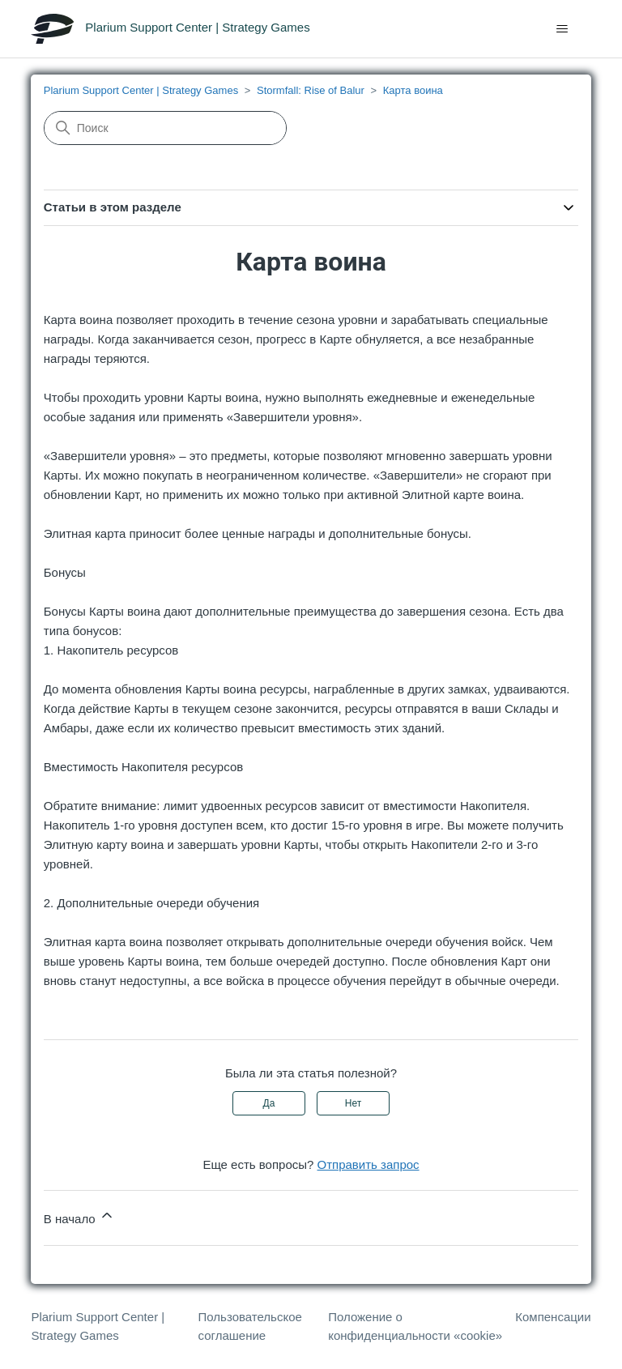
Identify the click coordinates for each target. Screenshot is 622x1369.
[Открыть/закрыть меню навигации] (562, 29)
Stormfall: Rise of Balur (310, 90)
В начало (79, 1216)
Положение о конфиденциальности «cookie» (415, 1326)
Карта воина (413, 90)
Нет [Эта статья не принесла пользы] (353, 1103)
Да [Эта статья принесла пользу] (269, 1103)
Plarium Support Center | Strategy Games (141, 90)
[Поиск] (165, 128)
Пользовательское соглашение (250, 1326)
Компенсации (552, 1317)
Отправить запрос (368, 1164)
